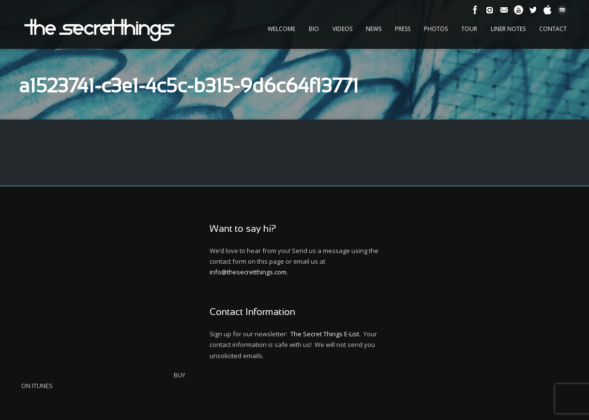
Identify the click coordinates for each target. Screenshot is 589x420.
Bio (314, 29)
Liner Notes (508, 29)
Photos (436, 29)
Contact (553, 29)
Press (402, 29)
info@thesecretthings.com (248, 272)
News (373, 29)
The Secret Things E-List (324, 334)
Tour (469, 29)
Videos (342, 29)
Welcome (281, 29)
